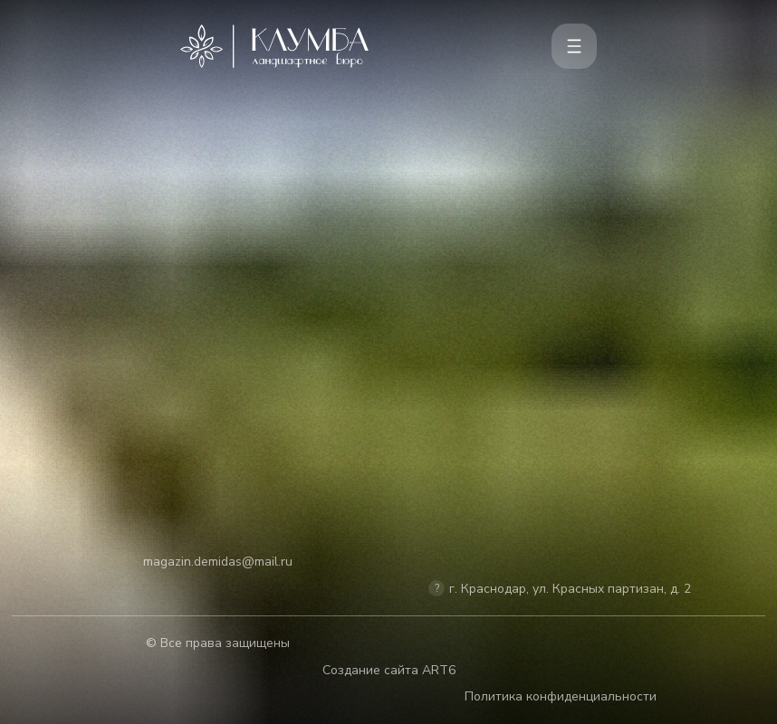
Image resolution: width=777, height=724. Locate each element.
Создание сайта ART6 (389, 670)
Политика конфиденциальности (561, 696)
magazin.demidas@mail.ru (218, 561)
